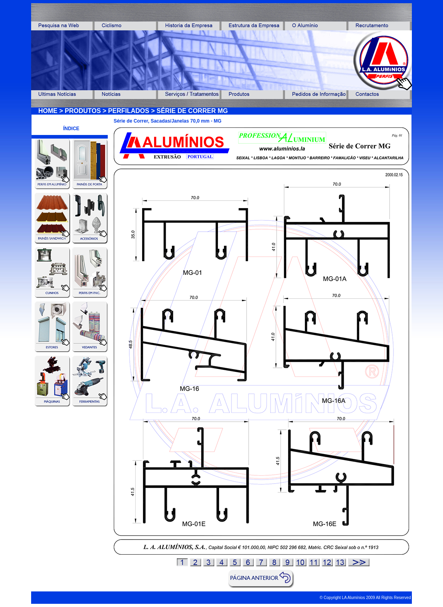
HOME (47, 110)
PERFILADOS (128, 110)
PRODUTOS (83, 110)
